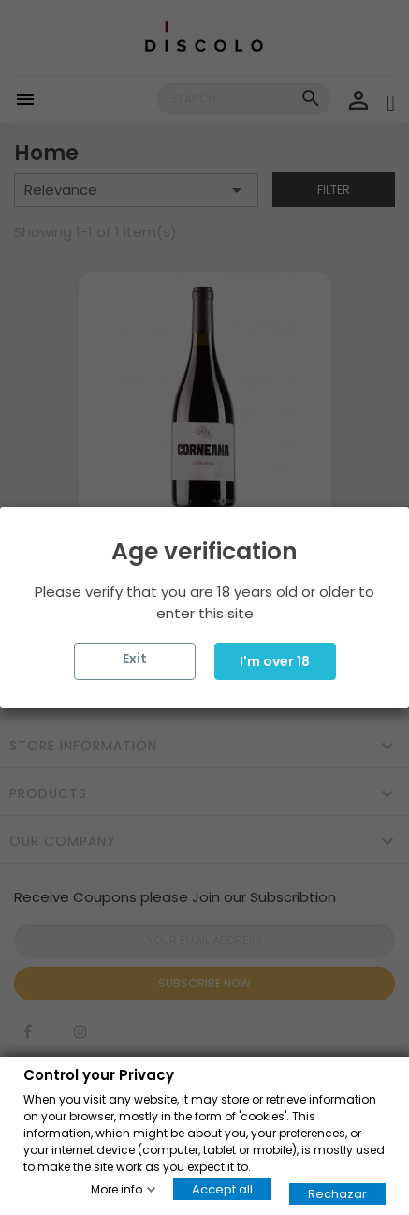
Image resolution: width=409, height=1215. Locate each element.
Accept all (222, 1188)
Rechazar (337, 1193)
